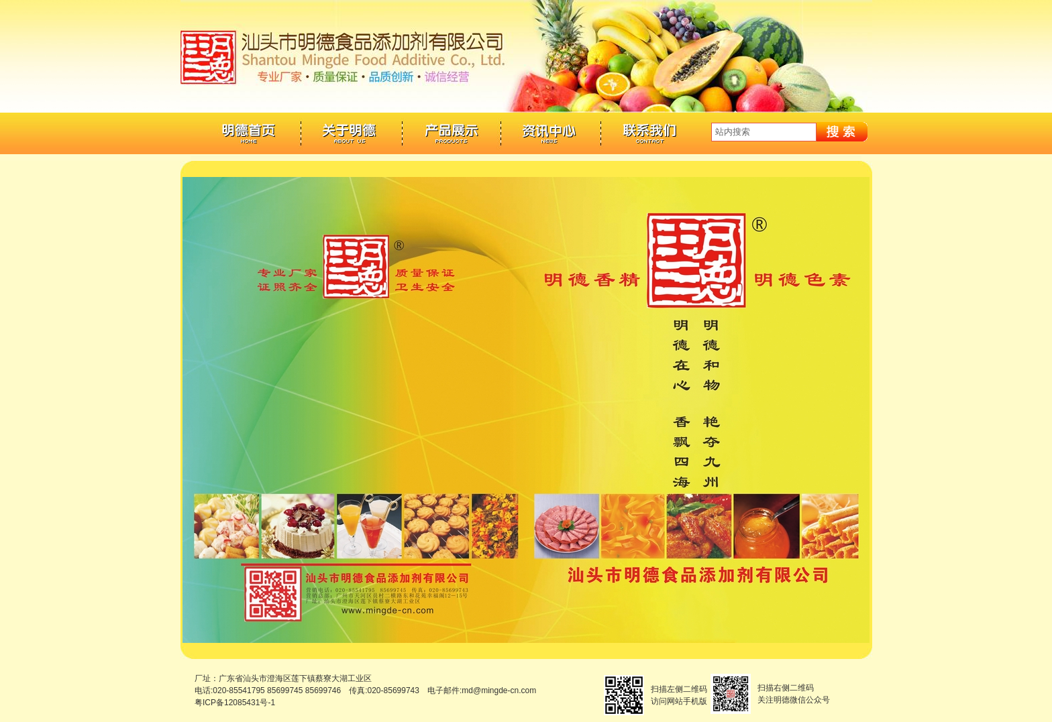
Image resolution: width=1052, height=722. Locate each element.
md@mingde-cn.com (499, 690)
